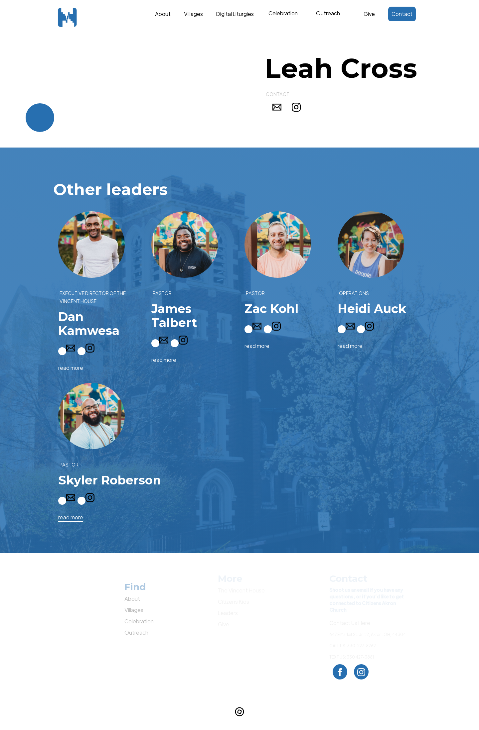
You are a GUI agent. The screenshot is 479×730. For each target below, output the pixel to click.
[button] (282, 17)
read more (70, 367)
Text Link (284, 12)
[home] (80, 17)
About (163, 13)
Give (369, 13)
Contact (402, 13)
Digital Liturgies (235, 13)
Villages (193, 13)
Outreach (136, 632)
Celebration (139, 621)
